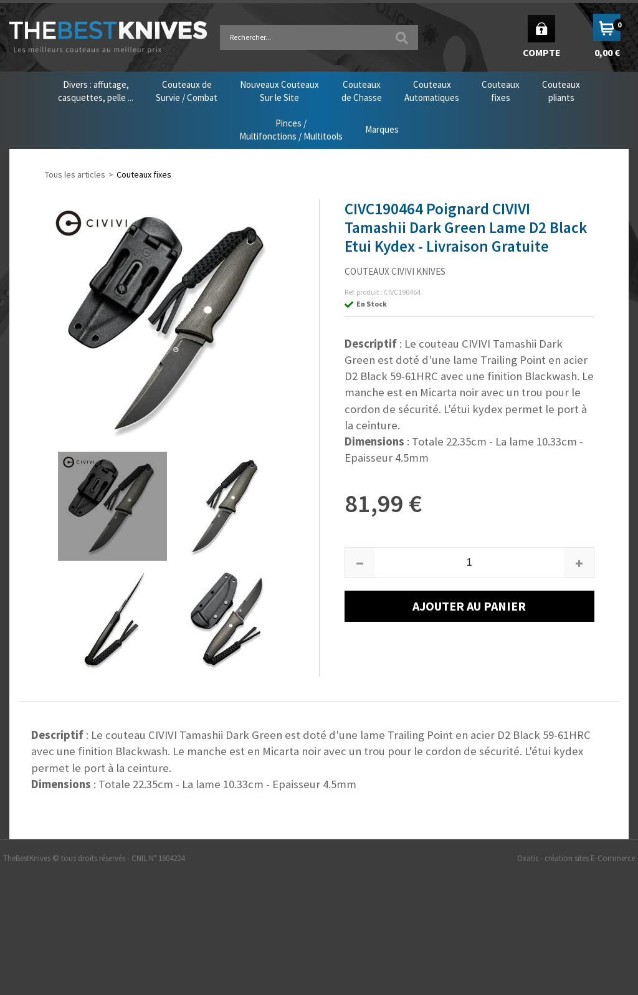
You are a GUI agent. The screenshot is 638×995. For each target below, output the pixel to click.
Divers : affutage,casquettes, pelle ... (95, 91)
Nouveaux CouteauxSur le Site (279, 91)
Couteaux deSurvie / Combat (186, 91)
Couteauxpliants (561, 91)
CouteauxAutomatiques (431, 91)
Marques (382, 129)
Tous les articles (75, 174)
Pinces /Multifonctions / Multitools (291, 129)
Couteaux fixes (144, 174)
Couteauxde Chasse (361, 91)
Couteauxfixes (501, 91)
